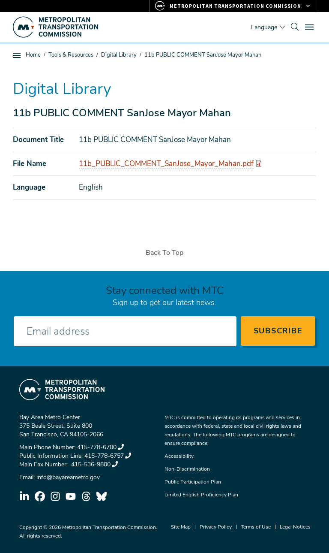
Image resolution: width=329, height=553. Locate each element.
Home (33, 55)
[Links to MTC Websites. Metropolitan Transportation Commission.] (233, 6)
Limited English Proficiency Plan (201, 494)
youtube (71, 496)
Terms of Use (256, 526)
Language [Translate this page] (264, 27)
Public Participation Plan (192, 481)
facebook (40, 496)
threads (86, 496)
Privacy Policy (216, 526)
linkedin (24, 496)
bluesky (101, 496)
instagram (55, 496)
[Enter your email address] (125, 331)
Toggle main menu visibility (310, 26)
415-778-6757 (107, 456)
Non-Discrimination (187, 468)
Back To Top (164, 252)
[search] (294, 27)
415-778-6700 (100, 447)
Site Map (181, 526)
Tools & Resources (70, 55)
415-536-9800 (93, 464)
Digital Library (119, 55)
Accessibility (179, 456)
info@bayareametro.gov (68, 477)
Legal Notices (295, 526)
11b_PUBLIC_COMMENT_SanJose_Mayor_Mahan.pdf (166, 164)
